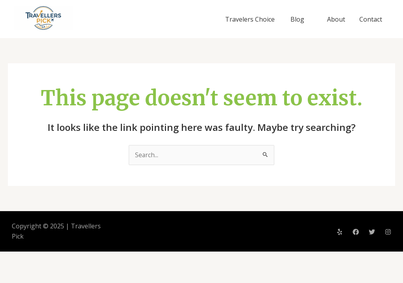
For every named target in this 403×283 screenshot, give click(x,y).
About (338, 19)
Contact (371, 19)
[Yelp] (339, 232)
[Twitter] (372, 232)
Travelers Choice (253, 19)
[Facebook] (356, 232)
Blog (300, 19)
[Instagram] (388, 232)
